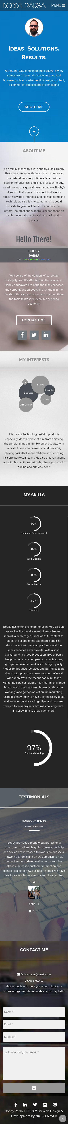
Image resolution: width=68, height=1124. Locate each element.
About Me (34, 107)
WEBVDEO (45, 259)
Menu (58, 5)
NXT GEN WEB (46, 1116)
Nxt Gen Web (31, 259)
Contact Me (34, 320)
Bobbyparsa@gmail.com (34, 974)
